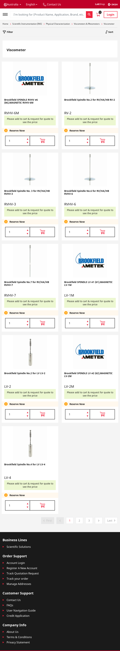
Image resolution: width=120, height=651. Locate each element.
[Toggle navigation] (6, 14)
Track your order (17, 579)
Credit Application (18, 616)
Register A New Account (22, 568)
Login (110, 14)
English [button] (30, 4)
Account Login (16, 563)
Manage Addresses (19, 584)
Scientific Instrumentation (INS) (27, 23)
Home (5, 23)
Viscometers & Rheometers (87, 23)
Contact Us (14, 600)
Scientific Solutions (19, 547)
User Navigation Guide (21, 610)
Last (109, 520)
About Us (12, 632)
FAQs (10, 605)
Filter (9, 32)
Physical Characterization (58, 23)
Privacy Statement (18, 642)
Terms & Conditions (19, 637)
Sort (110, 32)
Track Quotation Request (23, 573)
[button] (12, 4)
